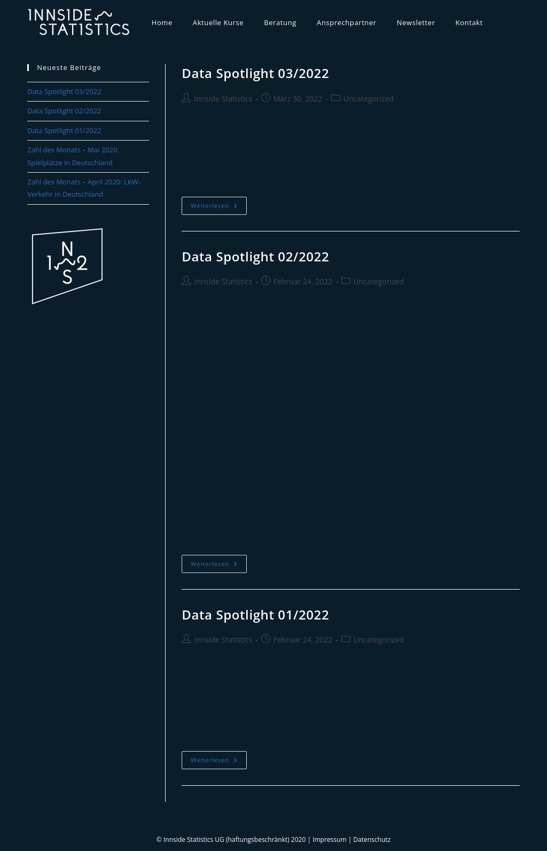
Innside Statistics (223, 99)
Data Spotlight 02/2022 (255, 256)
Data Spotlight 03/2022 (255, 73)
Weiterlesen (219, 207)
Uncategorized (368, 99)
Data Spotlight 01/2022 (255, 614)
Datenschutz (371, 839)
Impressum (329, 839)
